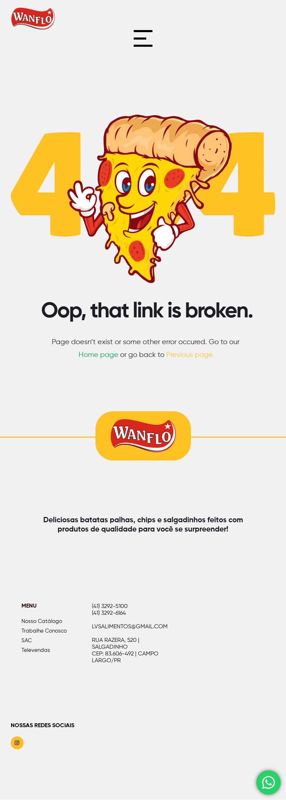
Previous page (189, 356)
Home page (98, 356)
